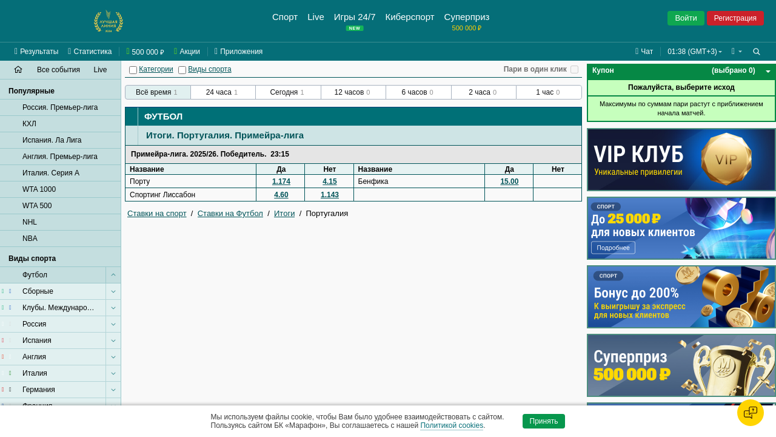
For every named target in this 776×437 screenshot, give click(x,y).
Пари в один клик (535, 69)
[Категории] (133, 70)
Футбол (163, 116)
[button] (737, 51)
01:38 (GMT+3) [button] (692, 51)
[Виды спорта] (182, 70)
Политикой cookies (451, 425)
